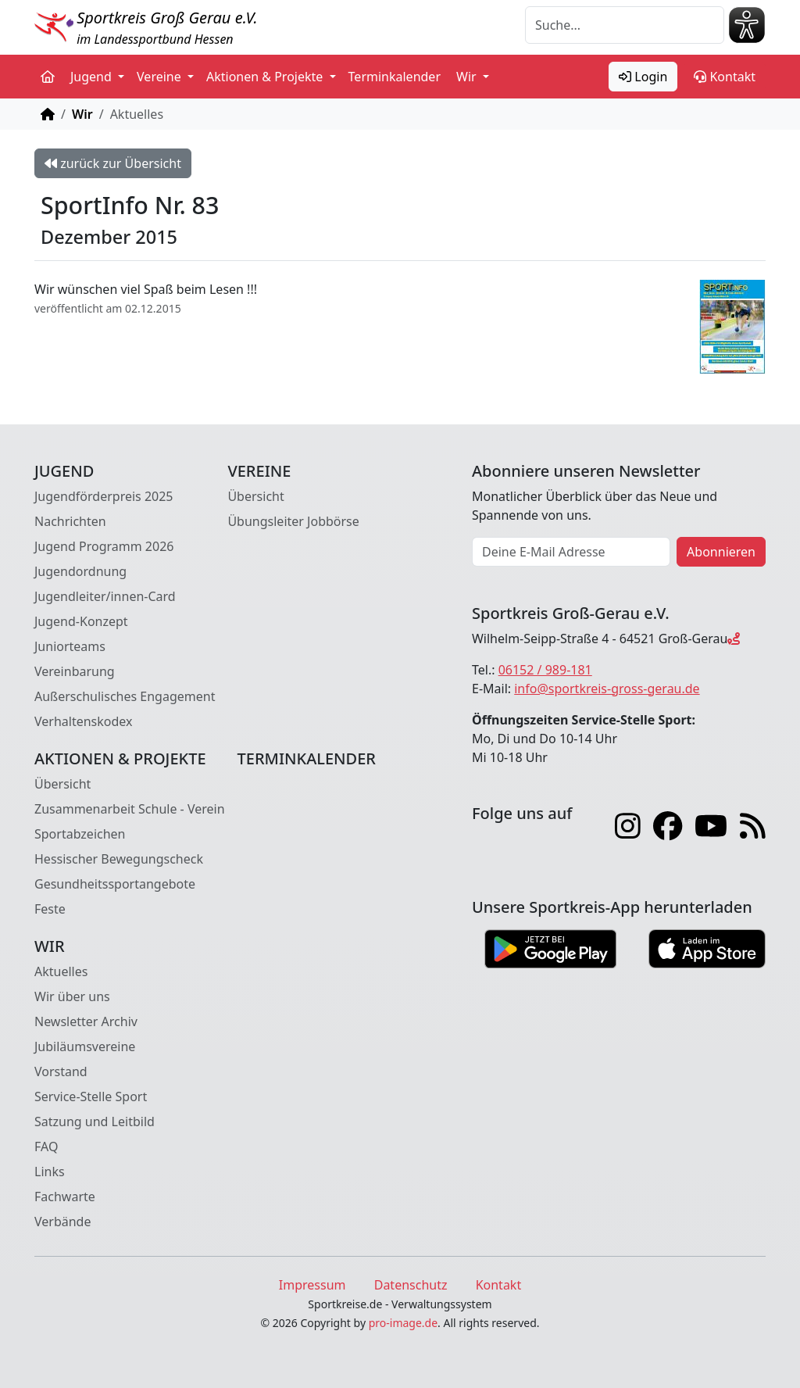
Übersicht (255, 496)
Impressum (312, 1284)
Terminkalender (394, 76)
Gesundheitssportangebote (114, 884)
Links (49, 1171)
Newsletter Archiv (86, 1021)
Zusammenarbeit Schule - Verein (129, 808)
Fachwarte (64, 1196)
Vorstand (61, 1071)
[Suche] (624, 25)
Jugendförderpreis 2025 (103, 496)
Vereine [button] (160, 76)
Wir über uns (72, 996)
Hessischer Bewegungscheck (118, 859)
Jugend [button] (92, 76)
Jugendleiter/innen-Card (105, 596)
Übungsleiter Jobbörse (293, 521)
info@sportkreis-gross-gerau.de (606, 688)
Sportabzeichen (80, 833)
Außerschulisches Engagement (124, 696)
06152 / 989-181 (545, 669)
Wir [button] (468, 76)
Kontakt (724, 76)
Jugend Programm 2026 (103, 546)
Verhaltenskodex (83, 721)
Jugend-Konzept (81, 621)
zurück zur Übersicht (113, 163)
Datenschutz (411, 1284)
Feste (50, 909)
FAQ (46, 1146)
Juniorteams (69, 646)
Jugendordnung (80, 571)
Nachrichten (70, 521)
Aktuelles (61, 971)
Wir (82, 114)
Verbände (62, 1221)
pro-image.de (403, 1322)
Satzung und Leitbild (94, 1121)
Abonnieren (721, 551)
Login (643, 76)
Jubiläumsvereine (84, 1046)
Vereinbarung (74, 671)
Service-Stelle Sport (90, 1096)
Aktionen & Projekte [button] (266, 76)
